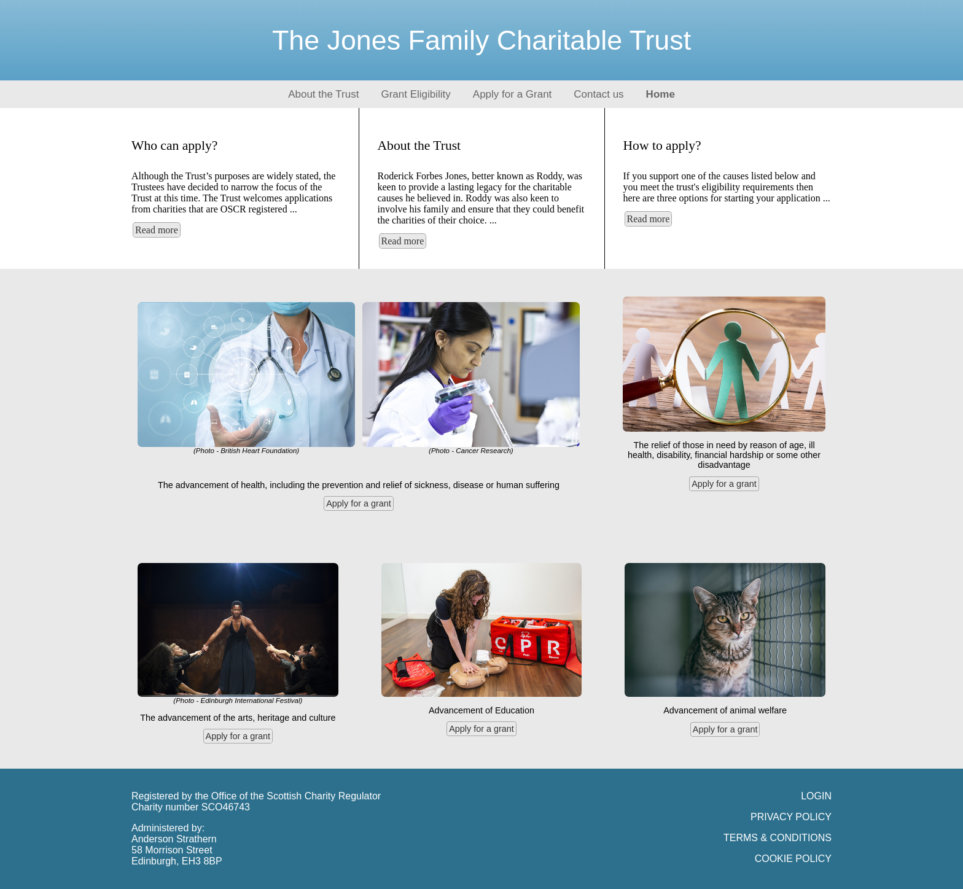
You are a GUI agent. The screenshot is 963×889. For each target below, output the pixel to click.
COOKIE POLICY (793, 858)
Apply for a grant (358, 503)
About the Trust (323, 94)
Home (660, 94)
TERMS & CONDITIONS (777, 838)
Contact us (598, 94)
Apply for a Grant (512, 94)
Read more (156, 230)
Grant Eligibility (415, 94)
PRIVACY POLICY (791, 817)
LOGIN (816, 796)
